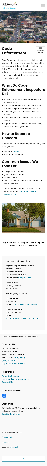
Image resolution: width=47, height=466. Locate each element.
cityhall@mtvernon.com (13, 363)
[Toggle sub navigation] (40, 50)
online (16, 151)
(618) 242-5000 (9, 360)
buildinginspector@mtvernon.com (22, 318)
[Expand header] (43, 5)
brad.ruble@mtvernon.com (25, 304)
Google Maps (24, 277)
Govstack (14, 447)
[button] (23, 218)
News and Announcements (15, 379)
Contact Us (7, 382)
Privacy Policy (7, 437)
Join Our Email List (11, 414)
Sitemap (5, 442)
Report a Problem (10, 376)
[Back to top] (23, 459)
